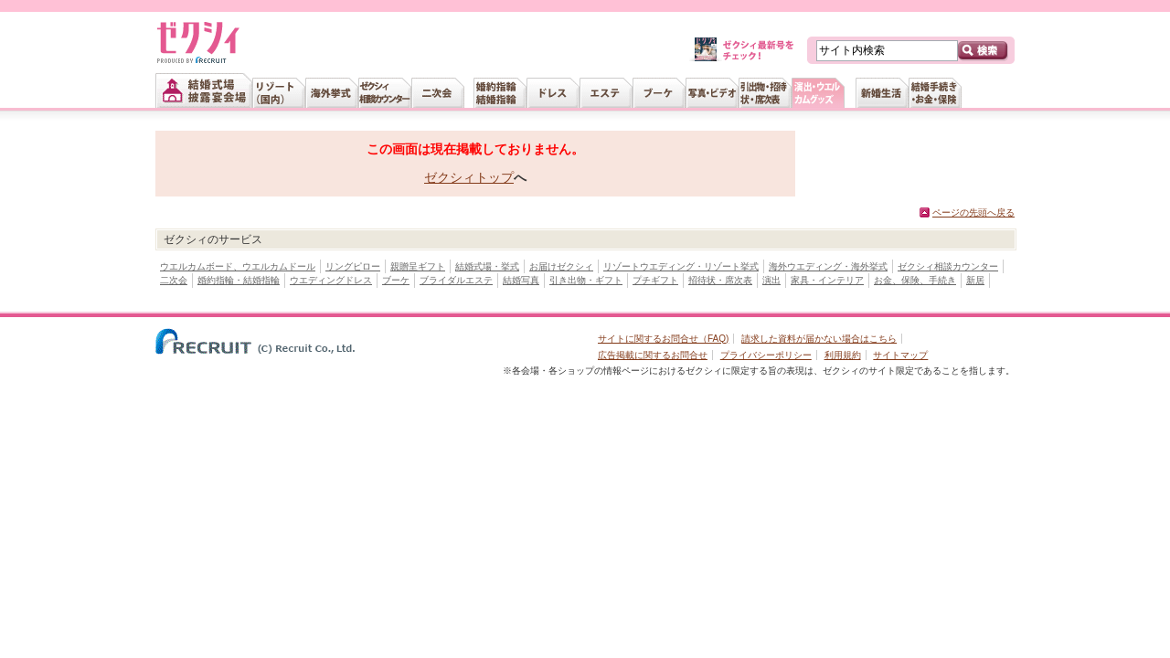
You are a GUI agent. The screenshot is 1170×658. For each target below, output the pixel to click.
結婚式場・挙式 (487, 266)
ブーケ (396, 280)
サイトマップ (900, 355)
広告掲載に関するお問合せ (652, 355)
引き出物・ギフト (585, 280)
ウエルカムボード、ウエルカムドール (237, 266)
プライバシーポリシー (766, 355)
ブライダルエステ (456, 280)
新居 (975, 280)
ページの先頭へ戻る (973, 212)
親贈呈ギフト (417, 266)
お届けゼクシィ (561, 266)
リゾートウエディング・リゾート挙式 (681, 266)
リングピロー (352, 266)
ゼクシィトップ (469, 177)
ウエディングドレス (331, 280)
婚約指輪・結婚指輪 (238, 280)
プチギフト (655, 280)
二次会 (173, 280)
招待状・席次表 (720, 280)
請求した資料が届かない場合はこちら (819, 339)
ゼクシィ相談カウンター (948, 266)
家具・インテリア (827, 280)
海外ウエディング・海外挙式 (828, 266)
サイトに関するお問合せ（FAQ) (663, 339)
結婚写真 (521, 280)
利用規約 (842, 355)
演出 (771, 280)
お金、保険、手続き (915, 280)
